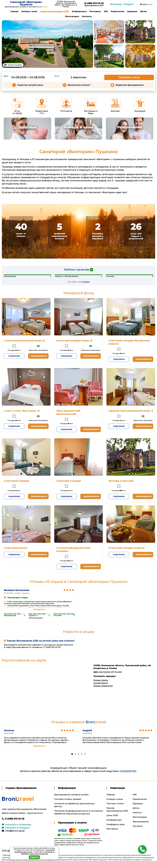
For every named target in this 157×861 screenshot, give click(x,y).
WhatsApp (116, 4)
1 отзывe (84, 282)
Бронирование (141, 821)
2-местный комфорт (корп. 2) (74, 340)
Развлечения (117, 11)
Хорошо (34, 857)
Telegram (128, 4)
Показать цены (129, 77)
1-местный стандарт (68, 481)
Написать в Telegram (16, 827)
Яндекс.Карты (100, 680)
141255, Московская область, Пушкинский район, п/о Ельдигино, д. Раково (66, 4)
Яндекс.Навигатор (103, 686)
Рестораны (95, 11)
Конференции (79, 11)
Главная (14, 11)
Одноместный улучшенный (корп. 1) (131, 411)
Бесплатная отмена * (79, 85)
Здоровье (132, 11)
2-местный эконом (15, 548)
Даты (6, 76)
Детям (143, 11)
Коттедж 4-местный (121, 481)
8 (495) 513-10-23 (94, 3)
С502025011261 (128, 771)
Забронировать (39, 356)
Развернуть (39, 609)
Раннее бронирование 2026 (54, 11)
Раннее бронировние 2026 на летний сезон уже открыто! (39, 640)
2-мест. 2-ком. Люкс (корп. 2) (21, 411)
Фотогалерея (72, 16)
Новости (137, 812)
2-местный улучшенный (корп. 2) (24, 340)
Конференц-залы (115, 824)
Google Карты (100, 683)
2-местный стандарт (16, 481)
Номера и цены (29, 11)
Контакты (87, 16)
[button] (21, 333)
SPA (106, 11)
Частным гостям (115, 803)
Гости (56, 76)
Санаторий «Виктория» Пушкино (26, 3)
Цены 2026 (112, 815)
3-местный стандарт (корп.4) (126, 548)
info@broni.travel (13, 831)
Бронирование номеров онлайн (71, 794)
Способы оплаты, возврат (67, 799)
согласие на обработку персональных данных (37, 853)
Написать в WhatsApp (16, 824)
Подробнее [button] (14, 356)
